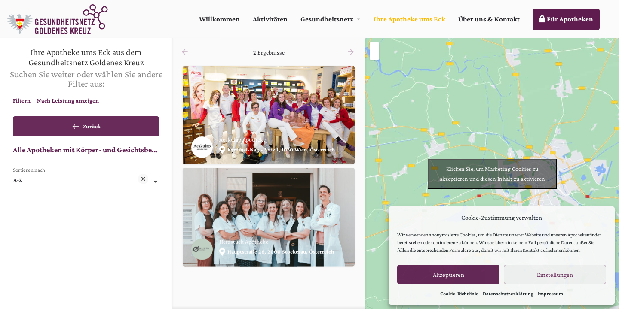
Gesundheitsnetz (326, 19)
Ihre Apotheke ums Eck (409, 19)
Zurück (86, 125)
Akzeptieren (448, 274)
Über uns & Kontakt (489, 19)
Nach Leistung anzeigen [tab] (68, 100)
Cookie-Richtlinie (459, 294)
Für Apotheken (566, 19)
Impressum (550, 294)
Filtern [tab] (22, 100)
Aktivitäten (270, 19)
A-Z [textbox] (80, 183)
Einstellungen (555, 274)
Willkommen (219, 19)
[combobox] (86, 183)
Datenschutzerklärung (508, 294)
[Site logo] (58, 18)
